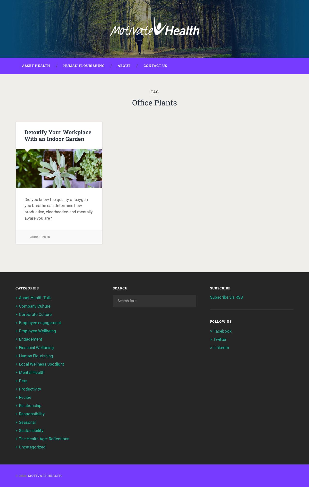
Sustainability (31, 430)
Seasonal (27, 422)
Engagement (30, 339)
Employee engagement (40, 322)
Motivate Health (45, 476)
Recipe (25, 397)
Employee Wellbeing (37, 330)
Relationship (30, 405)
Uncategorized (32, 447)
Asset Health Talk (35, 297)
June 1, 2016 (40, 237)
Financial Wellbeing (36, 347)
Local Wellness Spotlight (41, 364)
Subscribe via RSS (226, 297)
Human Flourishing (84, 66)
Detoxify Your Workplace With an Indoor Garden (57, 135)
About (124, 66)
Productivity (30, 389)
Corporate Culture (35, 314)
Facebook (222, 331)
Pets (23, 380)
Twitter (220, 339)
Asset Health (36, 66)
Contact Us (155, 66)
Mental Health (31, 372)
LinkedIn (221, 347)
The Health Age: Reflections (44, 438)
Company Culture (34, 306)
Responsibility (32, 413)
